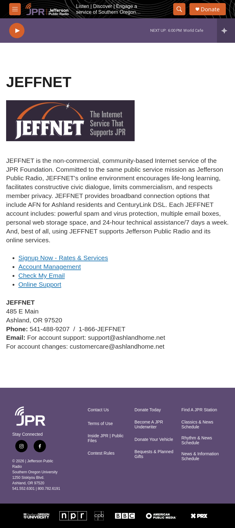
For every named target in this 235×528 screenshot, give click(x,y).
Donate (210, 9)
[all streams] (226, 30)
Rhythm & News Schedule (196, 440)
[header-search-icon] (179, 9)
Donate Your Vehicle (154, 439)
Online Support (39, 284)
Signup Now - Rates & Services (63, 257)
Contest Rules (101, 453)
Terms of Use (100, 423)
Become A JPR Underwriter (149, 424)
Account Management (49, 266)
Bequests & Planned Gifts (154, 454)
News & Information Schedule (200, 456)
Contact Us (98, 410)
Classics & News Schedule (197, 424)
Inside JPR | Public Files (105, 438)
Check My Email (41, 275)
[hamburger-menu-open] (15, 9)
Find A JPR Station (199, 410)
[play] (17, 30)
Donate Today (148, 410)
